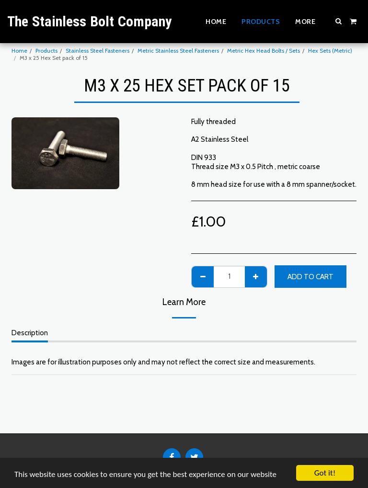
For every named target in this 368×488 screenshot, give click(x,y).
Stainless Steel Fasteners (97, 50)
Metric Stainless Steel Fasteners (178, 50)
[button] (338, 21)
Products (46, 50)
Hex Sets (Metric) (330, 50)
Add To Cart (311, 276)
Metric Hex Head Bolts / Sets (263, 50)
